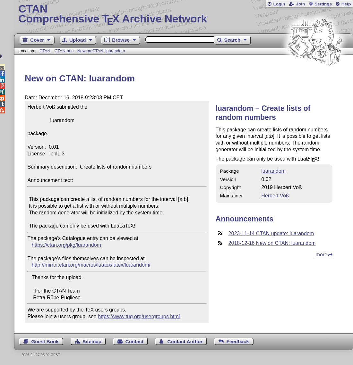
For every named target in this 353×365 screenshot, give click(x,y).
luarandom (273, 171)
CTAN (44, 50)
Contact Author (184, 341)
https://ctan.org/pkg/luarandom (66, 245)
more (321, 254)
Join (300, 4)
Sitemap (91, 341)
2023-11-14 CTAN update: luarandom (271, 233)
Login (279, 4)
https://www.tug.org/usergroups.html (139, 316)
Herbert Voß (275, 195)
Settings (323, 4)
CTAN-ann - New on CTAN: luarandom (90, 50)
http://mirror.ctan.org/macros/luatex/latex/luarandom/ (91, 265)
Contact (134, 341)
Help (346, 4)
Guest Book (45, 341)
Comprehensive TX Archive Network (183, 14)
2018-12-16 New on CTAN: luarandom (272, 243)
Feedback (238, 341)
